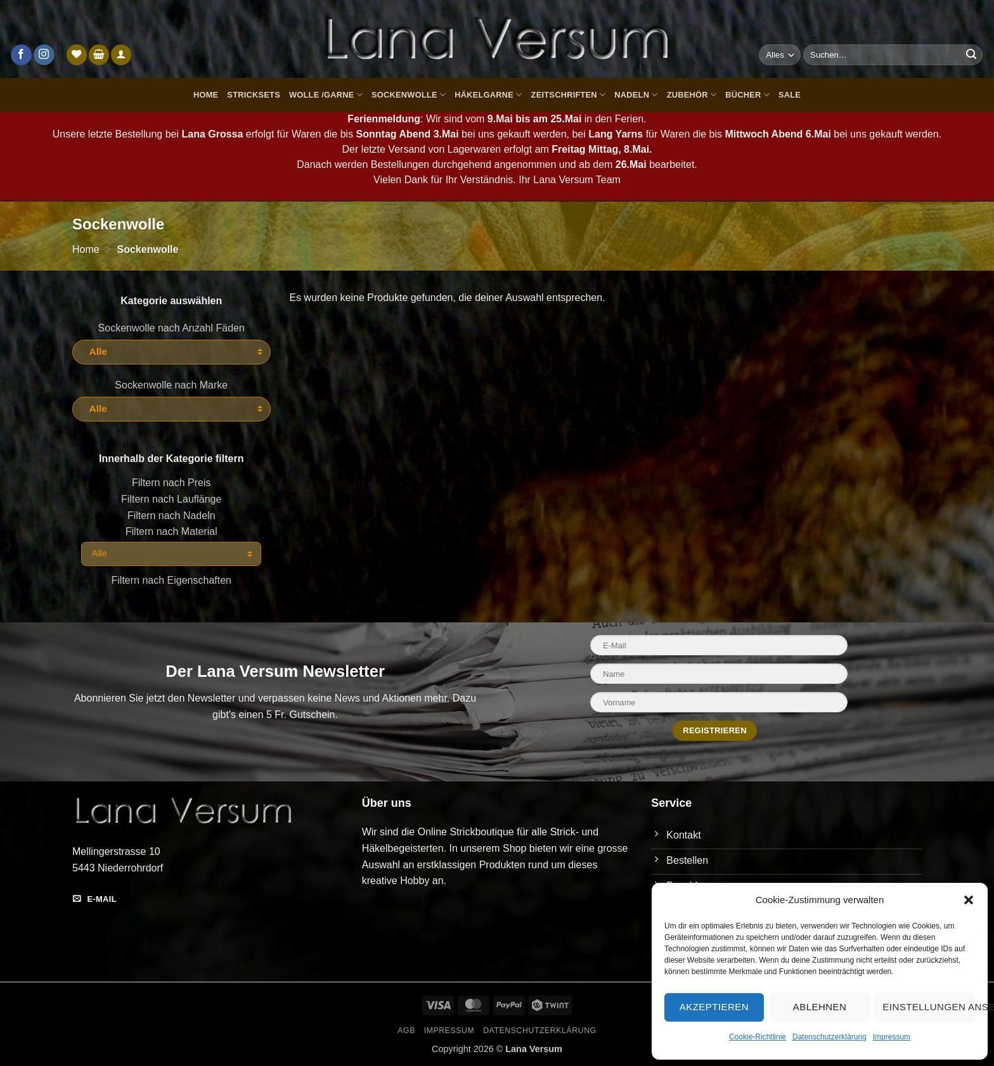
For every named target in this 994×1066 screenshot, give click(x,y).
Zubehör (692, 95)
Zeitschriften (568, 95)
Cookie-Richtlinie (757, 1036)
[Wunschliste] (77, 54)
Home (205, 95)
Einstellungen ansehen (928, 1006)
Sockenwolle (408, 95)
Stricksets (253, 95)
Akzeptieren (714, 1006)
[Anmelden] (121, 54)
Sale (789, 95)
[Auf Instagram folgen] (44, 55)
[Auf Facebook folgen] (21, 55)
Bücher (747, 95)
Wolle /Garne (326, 95)
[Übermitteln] (971, 55)
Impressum (891, 1036)
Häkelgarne (488, 95)
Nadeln (635, 95)
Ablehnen (819, 1006)
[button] (968, 900)
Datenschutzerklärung (829, 1036)
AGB (406, 1030)
